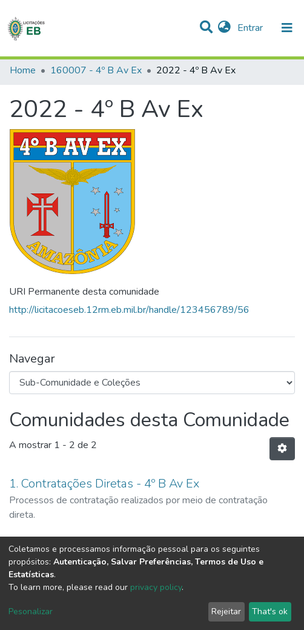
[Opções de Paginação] (282, 448)
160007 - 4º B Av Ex (96, 70)
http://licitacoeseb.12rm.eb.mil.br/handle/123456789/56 (129, 310)
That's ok (270, 611)
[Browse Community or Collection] (152, 382)
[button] (224, 28)
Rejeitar (226, 611)
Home (23, 70)
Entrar (251, 28)
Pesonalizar (30, 611)
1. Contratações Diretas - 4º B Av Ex (104, 483)
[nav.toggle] (287, 28)
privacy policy (156, 587)
